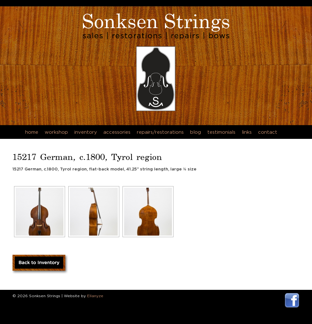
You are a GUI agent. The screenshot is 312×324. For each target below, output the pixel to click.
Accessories (116, 132)
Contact (267, 132)
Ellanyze (95, 296)
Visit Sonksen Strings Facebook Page (292, 300)
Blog (195, 132)
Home (31, 132)
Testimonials (221, 132)
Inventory (85, 132)
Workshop (56, 132)
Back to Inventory (40, 265)
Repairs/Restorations (160, 132)
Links (247, 132)
